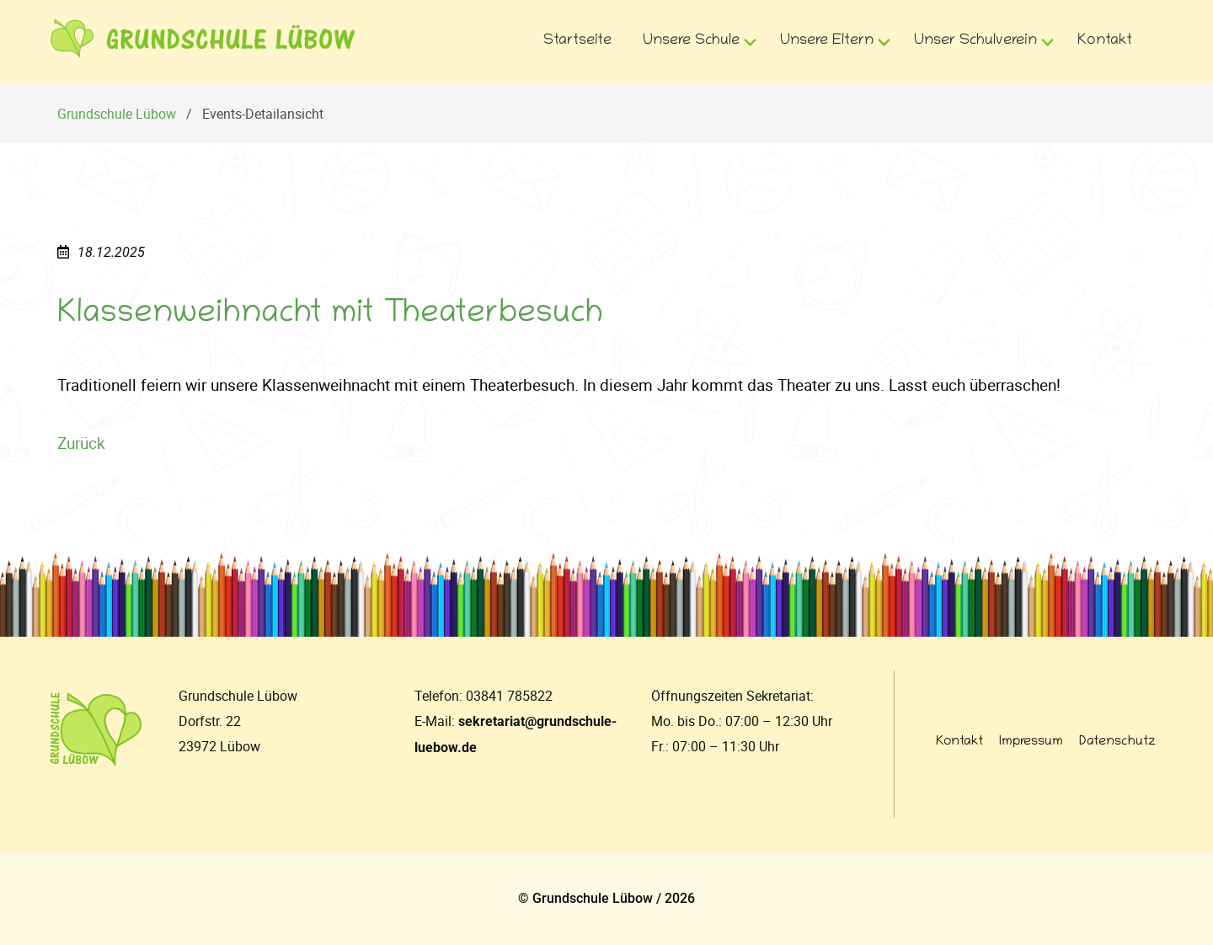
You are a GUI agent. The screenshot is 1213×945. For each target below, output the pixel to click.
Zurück (81, 443)
